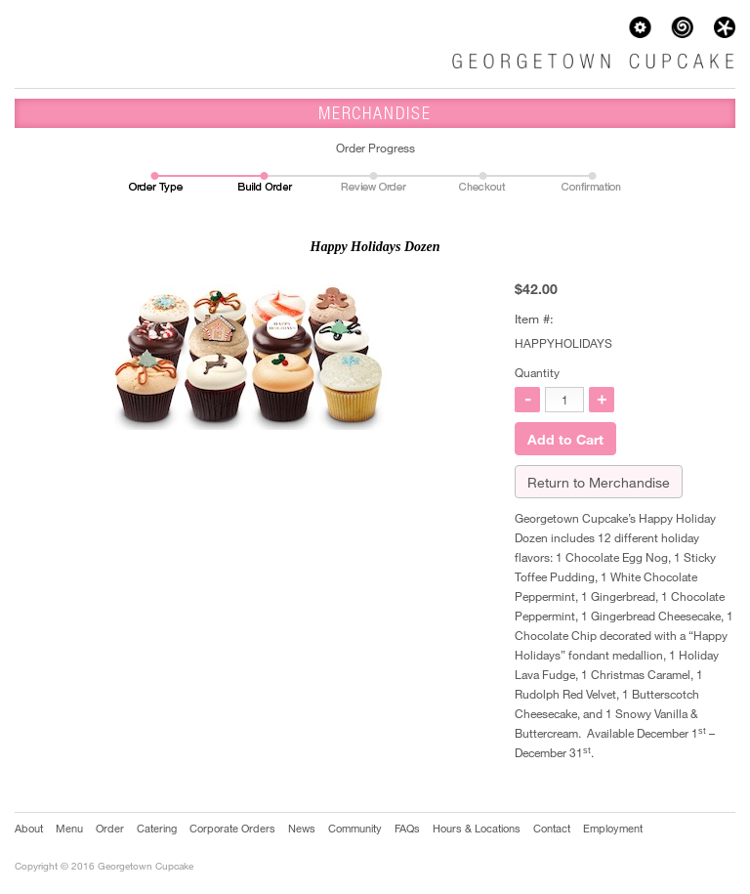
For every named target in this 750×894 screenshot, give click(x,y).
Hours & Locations (477, 828)
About (29, 828)
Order (110, 828)
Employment (613, 828)
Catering (157, 828)
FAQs (407, 828)
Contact (551, 828)
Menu (69, 828)
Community (355, 828)
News (301, 828)
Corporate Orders (232, 828)
